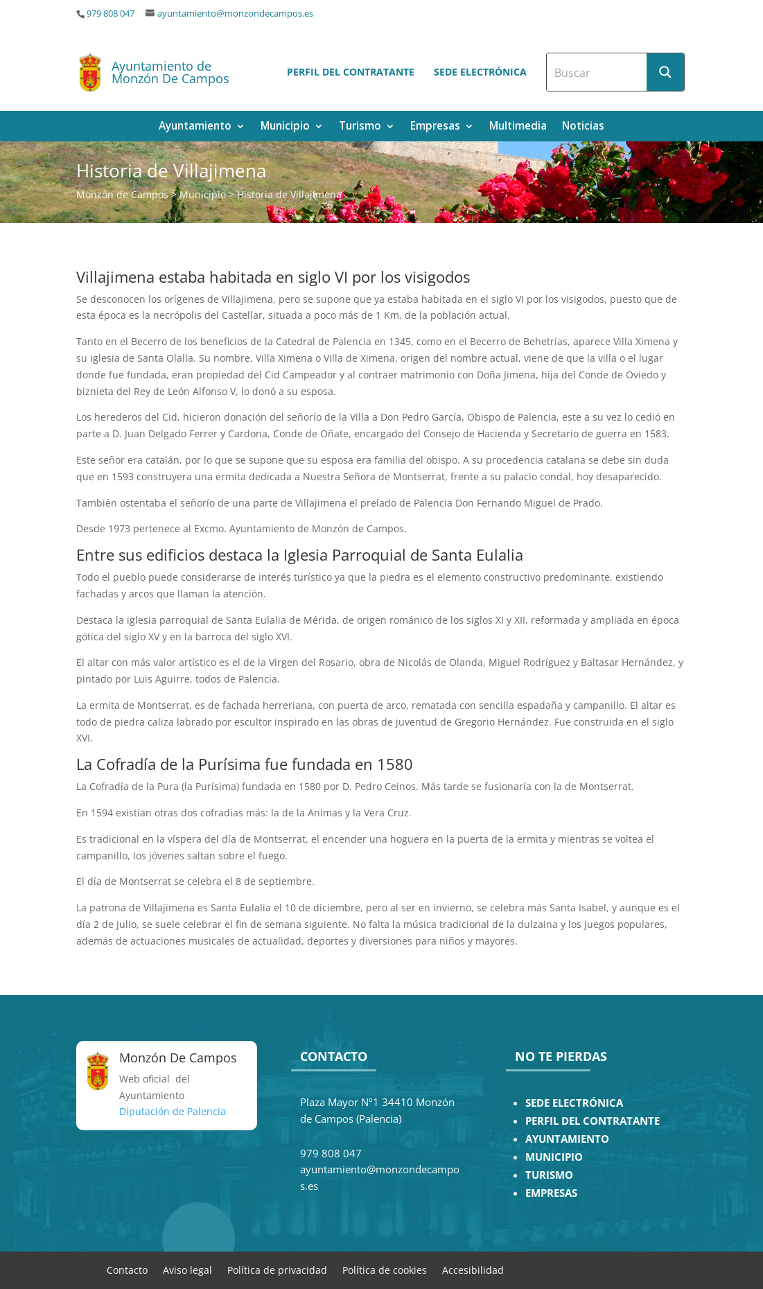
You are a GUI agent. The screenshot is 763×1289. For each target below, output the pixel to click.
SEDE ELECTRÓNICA (574, 1103)
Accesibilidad (473, 1269)
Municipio (285, 127)
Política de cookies (384, 1269)
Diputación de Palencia (172, 1111)
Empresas (435, 127)
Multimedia (518, 127)
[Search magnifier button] (665, 72)
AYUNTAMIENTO (567, 1139)
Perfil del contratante (350, 71)
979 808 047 (110, 13)
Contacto (127, 1269)
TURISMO (549, 1175)
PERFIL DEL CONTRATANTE (592, 1121)
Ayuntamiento (195, 127)
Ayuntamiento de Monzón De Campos (170, 72)
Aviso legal (187, 1269)
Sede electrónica (480, 71)
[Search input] (597, 72)
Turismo (360, 127)
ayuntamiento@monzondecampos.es (235, 13)
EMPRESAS (551, 1193)
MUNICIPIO (554, 1157)
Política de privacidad (277, 1269)
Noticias (583, 127)
